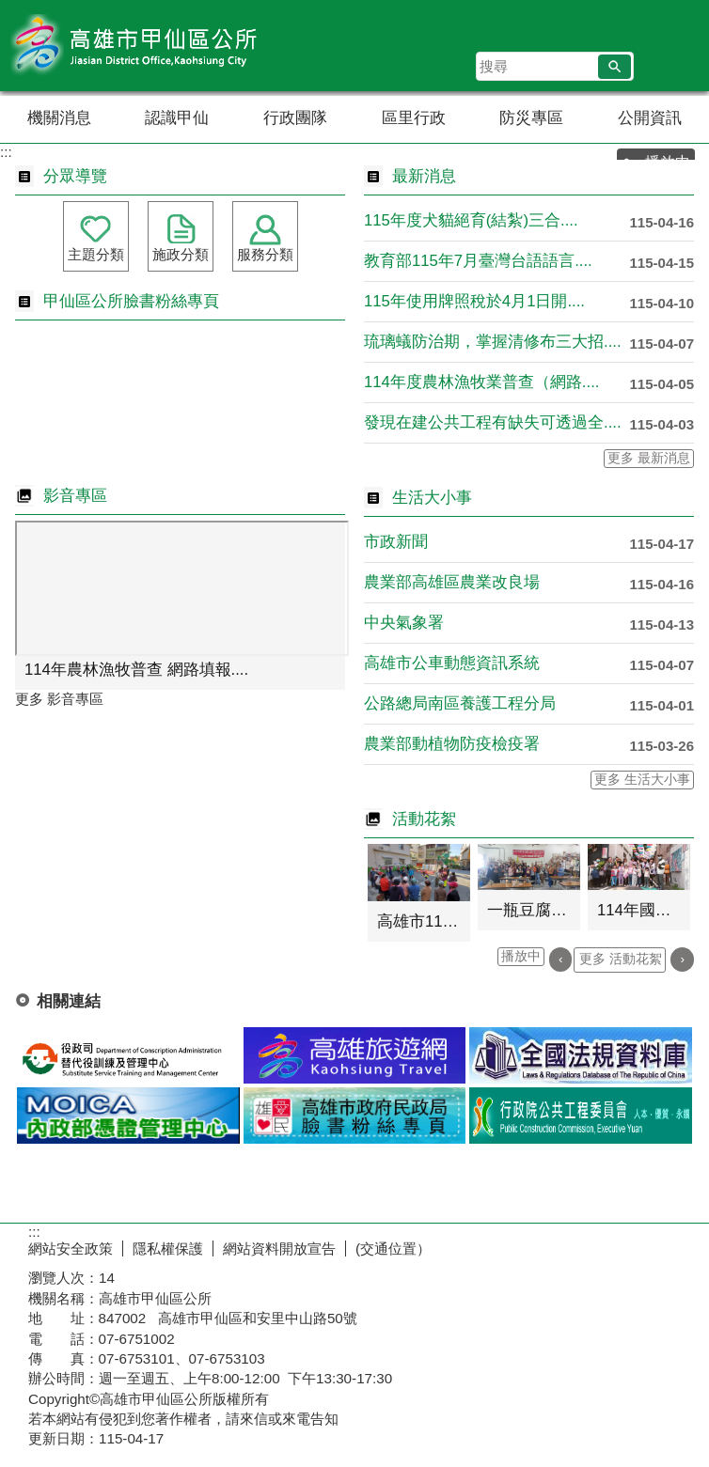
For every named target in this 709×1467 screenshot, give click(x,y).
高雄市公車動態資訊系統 (452, 663)
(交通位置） (393, 1248)
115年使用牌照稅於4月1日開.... (474, 301)
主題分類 (96, 254)
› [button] (682, 959)
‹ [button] (561, 959)
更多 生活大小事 (642, 780)
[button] (614, 67)
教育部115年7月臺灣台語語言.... (478, 261)
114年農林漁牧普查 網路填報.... (136, 670)
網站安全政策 (70, 1248)
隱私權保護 (168, 1248)
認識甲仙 (177, 118)
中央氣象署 (404, 623)
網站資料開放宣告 (279, 1248)
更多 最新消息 (648, 458)
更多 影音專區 (59, 699)
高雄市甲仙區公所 (159, 45)
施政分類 (180, 254)
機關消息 (59, 118)
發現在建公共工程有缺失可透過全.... (493, 422)
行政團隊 (295, 118)
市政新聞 (396, 542)
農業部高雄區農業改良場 (452, 582)
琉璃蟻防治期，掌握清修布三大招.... (493, 342)
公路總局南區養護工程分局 (460, 703)
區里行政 (414, 118)
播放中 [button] (521, 956)
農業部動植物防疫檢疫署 (452, 744)
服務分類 (265, 254)
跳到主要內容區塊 (9, 9)
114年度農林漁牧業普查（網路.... (481, 382)
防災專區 (531, 118)
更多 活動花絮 (620, 959)
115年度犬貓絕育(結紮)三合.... (471, 220)
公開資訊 (650, 118)
